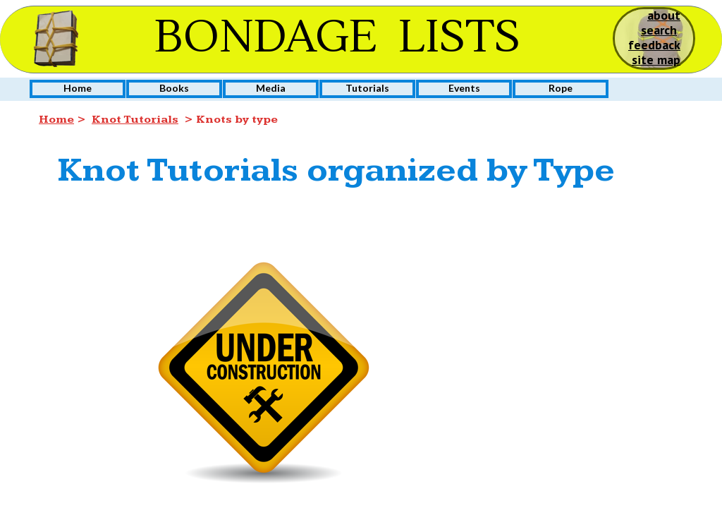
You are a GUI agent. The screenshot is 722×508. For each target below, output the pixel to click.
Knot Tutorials (135, 119)
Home (56, 119)
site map (656, 60)
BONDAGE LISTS (337, 37)
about (663, 15)
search (659, 30)
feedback (654, 45)
